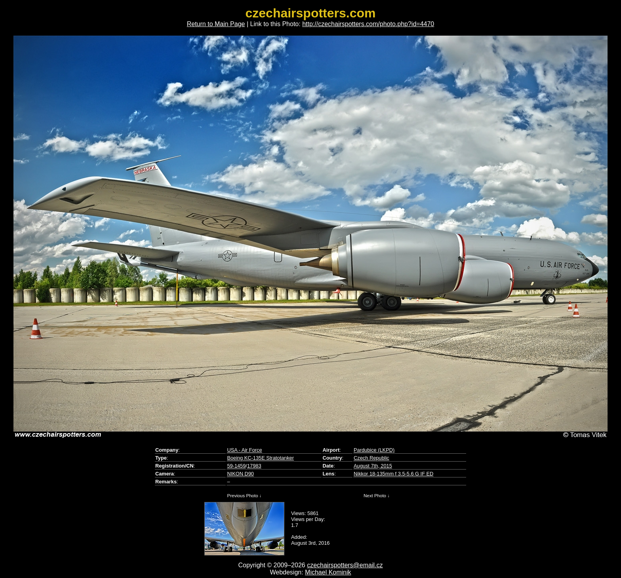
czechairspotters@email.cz (345, 565)
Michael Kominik (328, 572)
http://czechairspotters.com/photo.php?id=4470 (368, 24)
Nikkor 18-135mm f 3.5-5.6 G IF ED (393, 474)
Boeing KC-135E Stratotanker (260, 458)
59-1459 (236, 466)
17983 (254, 466)
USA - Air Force (244, 450)
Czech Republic (371, 458)
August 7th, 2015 (373, 466)
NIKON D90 (240, 474)
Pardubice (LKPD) (374, 450)
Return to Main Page (216, 24)
